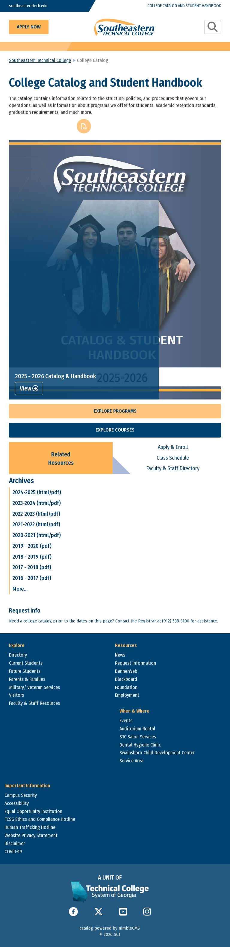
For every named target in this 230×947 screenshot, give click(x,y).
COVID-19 (13, 851)
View (29, 388)
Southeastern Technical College (40, 60)
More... (20, 589)
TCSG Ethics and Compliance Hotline (39, 819)
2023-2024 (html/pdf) (37, 503)
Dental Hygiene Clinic (140, 745)
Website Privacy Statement (31, 835)
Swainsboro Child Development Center (157, 753)
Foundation (126, 687)
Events (125, 720)
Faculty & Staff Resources (34, 703)
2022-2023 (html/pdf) (36, 514)
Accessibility (16, 803)
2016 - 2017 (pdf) (32, 578)
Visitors (16, 695)
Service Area (131, 761)
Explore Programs (115, 411)
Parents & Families (27, 679)
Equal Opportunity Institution (33, 811)
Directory (18, 655)
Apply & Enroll (173, 447)
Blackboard (126, 679)
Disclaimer (14, 843)
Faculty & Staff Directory (172, 468)
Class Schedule (173, 458)
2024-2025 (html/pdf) (37, 492)
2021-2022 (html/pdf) (36, 524)
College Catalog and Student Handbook (184, 5)
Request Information (135, 663)
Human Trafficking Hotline (29, 827)
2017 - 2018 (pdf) (32, 567)
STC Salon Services (137, 737)
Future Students (24, 671)
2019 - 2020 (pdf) (32, 546)
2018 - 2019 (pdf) (32, 557)
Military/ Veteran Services (34, 687)
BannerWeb (126, 671)
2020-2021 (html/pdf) (37, 535)
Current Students (26, 663)
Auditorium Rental (137, 729)
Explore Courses (115, 430)
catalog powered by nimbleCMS (110, 928)
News (120, 655)
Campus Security (20, 795)
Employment (127, 695)
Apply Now (29, 27)
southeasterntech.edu (28, 5)
